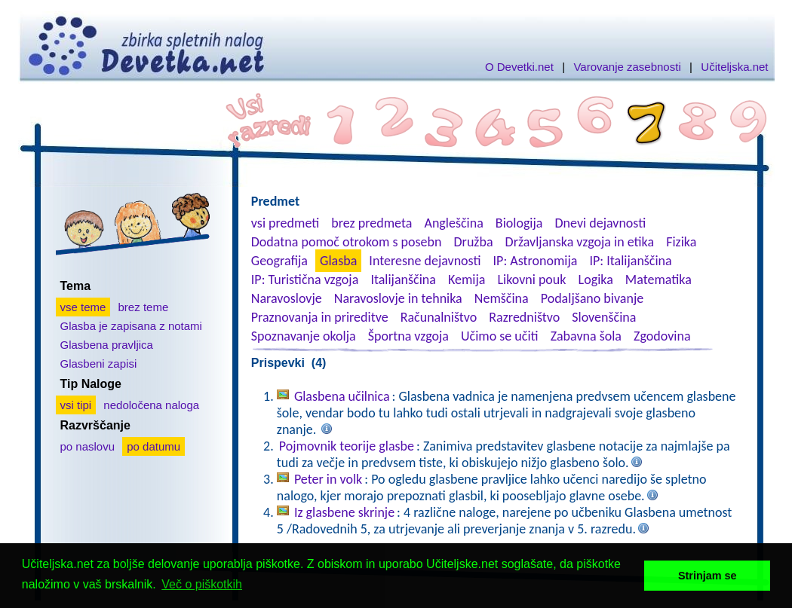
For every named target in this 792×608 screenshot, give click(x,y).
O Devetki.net (519, 66)
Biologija (519, 223)
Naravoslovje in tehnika (398, 298)
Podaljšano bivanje (592, 298)
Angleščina (453, 223)
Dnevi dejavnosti (600, 223)
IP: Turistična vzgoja (305, 279)
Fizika (681, 242)
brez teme (143, 307)
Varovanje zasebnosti (626, 66)
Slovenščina (604, 317)
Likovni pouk (531, 279)
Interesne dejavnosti (424, 260)
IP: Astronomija (535, 260)
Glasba (338, 260)
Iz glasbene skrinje (344, 512)
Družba (473, 242)
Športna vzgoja (408, 336)
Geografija (279, 260)
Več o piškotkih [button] (201, 584)
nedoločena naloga (151, 405)
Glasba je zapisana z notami (131, 325)
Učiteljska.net (734, 66)
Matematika (658, 279)
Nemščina (501, 298)
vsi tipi (76, 405)
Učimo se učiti (500, 336)
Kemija (466, 279)
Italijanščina (402, 279)
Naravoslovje (286, 298)
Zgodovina (662, 336)
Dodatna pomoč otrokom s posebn (346, 242)
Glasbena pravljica (106, 344)
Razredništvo (524, 317)
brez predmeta (371, 223)
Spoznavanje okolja (303, 336)
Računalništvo (439, 317)
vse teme (83, 307)
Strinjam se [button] (707, 576)
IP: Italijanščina (631, 260)
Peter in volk (328, 479)
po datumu (153, 446)
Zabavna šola (586, 336)
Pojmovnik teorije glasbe (346, 446)
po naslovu (87, 446)
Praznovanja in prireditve (319, 317)
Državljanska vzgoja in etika (579, 242)
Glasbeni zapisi (98, 363)
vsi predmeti (285, 223)
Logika (596, 279)
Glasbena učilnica (342, 396)
